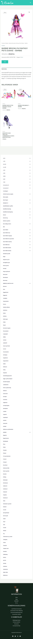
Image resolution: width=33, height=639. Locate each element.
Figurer (4, 325)
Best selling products (17, 223)
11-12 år (17, 167)
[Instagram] (17, 636)
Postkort (4, 459)
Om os (16, 603)
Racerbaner (5, 465)
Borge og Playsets (6, 271)
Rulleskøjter (5, 480)
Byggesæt (5, 295)
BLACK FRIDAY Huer (17, 232)
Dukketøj (4, 316)
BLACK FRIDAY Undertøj (17, 241)
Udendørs (5, 551)
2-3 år (17, 170)
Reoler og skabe (6, 471)
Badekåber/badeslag (17, 208)
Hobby (4, 369)
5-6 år (17, 179)
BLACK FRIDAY (17, 229)
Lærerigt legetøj (6, 405)
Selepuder (5, 491)
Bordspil (4, 268)
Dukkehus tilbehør (6, 307)
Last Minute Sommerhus (16, 608)
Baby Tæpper (17, 200)
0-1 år (17, 158)
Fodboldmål (5, 334)
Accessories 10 (17, 185)
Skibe (4, 500)
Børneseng (5, 280)
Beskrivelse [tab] (4, 69)
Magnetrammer (6, 438)
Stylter (4, 518)
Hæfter (4, 363)
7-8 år (17, 182)
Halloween (5, 366)
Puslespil (4, 462)
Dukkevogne (5, 319)
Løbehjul (4, 426)
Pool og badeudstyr (6, 456)
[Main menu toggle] (30, 2)
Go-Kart (4, 348)
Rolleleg (4, 477)
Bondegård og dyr (6, 262)
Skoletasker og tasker (7, 503)
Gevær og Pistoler (6, 345)
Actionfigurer (5, 191)
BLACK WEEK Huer (17, 244)
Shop (16, 597)
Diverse (4, 304)
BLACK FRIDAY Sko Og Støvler (17, 238)
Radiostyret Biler (6, 468)
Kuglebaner (5, 402)
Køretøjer (5, 396)
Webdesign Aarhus (16, 620)
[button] (29, 12)
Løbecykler (5, 423)
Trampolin (5, 545)
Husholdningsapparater (7, 375)
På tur (4, 444)
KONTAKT (16, 601)
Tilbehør (4, 530)
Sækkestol (5, 485)
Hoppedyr (5, 372)
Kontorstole (5, 393)
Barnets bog (17, 217)
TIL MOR (4, 527)
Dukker (4, 313)
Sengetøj (5, 494)
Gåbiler (4, 337)
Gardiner (4, 340)
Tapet (4, 521)
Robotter (5, 474)
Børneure (5, 286)
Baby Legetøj (5, 197)
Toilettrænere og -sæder (7, 536)
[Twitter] (15, 636)
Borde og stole (6, 265)
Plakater (4, 453)
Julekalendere (5, 384)
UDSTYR (4, 560)
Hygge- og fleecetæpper (7, 378)
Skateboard (5, 497)
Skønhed (4, 506)
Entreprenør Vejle (16, 625)
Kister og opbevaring (7, 387)
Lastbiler (4, 411)
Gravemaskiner (6, 351)
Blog (17, 599)
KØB (5, 61)
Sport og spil (5, 515)
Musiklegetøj (5, 441)
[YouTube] (20, 636)
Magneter (5, 435)
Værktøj (4, 563)
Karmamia (16, 623)
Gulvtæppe (5, 354)
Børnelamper (5, 277)
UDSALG (4, 557)
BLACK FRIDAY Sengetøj (17, 235)
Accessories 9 (17, 188)
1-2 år (17, 161)
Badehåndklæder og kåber (8, 206)
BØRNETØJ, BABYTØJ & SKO (17, 283)
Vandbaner (5, 566)
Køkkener (5, 390)
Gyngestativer (5, 360)
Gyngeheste (5, 357)
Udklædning (5, 554)
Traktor (4, 542)
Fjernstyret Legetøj (6, 328)
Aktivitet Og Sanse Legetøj (17, 194)
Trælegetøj (5, 539)
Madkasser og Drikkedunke (8, 429)
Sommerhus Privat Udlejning (16, 610)
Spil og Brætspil (6, 512)
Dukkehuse (5, 310)
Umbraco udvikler (16, 622)
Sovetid (4, 509)
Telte (4, 524)
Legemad (5, 414)
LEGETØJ (4, 420)
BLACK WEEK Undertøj (17, 250)
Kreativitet (5, 399)
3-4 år (17, 173)
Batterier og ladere (6, 220)
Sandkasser (5, 488)
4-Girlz (17, 176)
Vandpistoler (5, 569)
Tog (3, 533)
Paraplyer (5, 450)
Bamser (17, 214)
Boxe (4, 289)
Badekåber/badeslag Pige (17, 211)
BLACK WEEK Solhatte (17, 247)
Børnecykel (5, 274)
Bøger (4, 256)
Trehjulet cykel (5, 548)
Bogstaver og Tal (6, 259)
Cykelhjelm (5, 298)
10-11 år (17, 164)
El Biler (4, 322)
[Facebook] (12, 636)
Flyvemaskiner (5, 331)
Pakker (4, 447)
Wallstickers (5, 575)
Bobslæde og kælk (6, 253)
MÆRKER (17, 432)
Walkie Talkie (5, 572)
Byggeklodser (5, 292)
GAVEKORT (5, 343)
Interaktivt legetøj (6, 381)
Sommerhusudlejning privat (16, 612)
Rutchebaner (5, 483)
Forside (3, 43)
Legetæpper (5, 417)
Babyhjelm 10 (17, 202)
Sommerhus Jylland (16, 614)
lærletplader (5, 408)
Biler (4, 226)
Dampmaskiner (6, 301)
